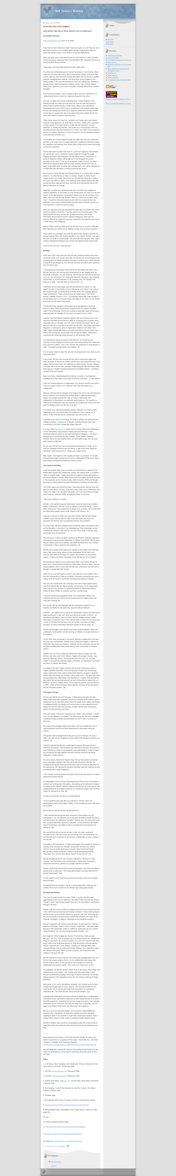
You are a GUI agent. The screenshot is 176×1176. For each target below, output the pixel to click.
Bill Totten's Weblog (69, 11)
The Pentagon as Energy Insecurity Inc (119, 60)
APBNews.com (64, 1081)
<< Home (53, 1166)
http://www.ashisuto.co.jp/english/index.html (66, 1141)
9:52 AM (62, 1146)
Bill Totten (110, 39)
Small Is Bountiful (113, 77)
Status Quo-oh (112, 62)
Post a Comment (56, 1162)
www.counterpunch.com (51, 41)
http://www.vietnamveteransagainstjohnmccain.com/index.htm (67, 1105)
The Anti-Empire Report (115, 55)
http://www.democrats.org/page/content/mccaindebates (65, 1127)
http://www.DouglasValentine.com (55, 1045)
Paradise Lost (112, 73)
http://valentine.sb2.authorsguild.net (83, 1045)
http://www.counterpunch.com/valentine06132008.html (62, 1134)
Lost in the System (113, 57)
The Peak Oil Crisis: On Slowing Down (119, 80)
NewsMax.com (60, 429)
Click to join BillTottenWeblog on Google (118, 103)
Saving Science (112, 75)
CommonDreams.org (59, 1071)
